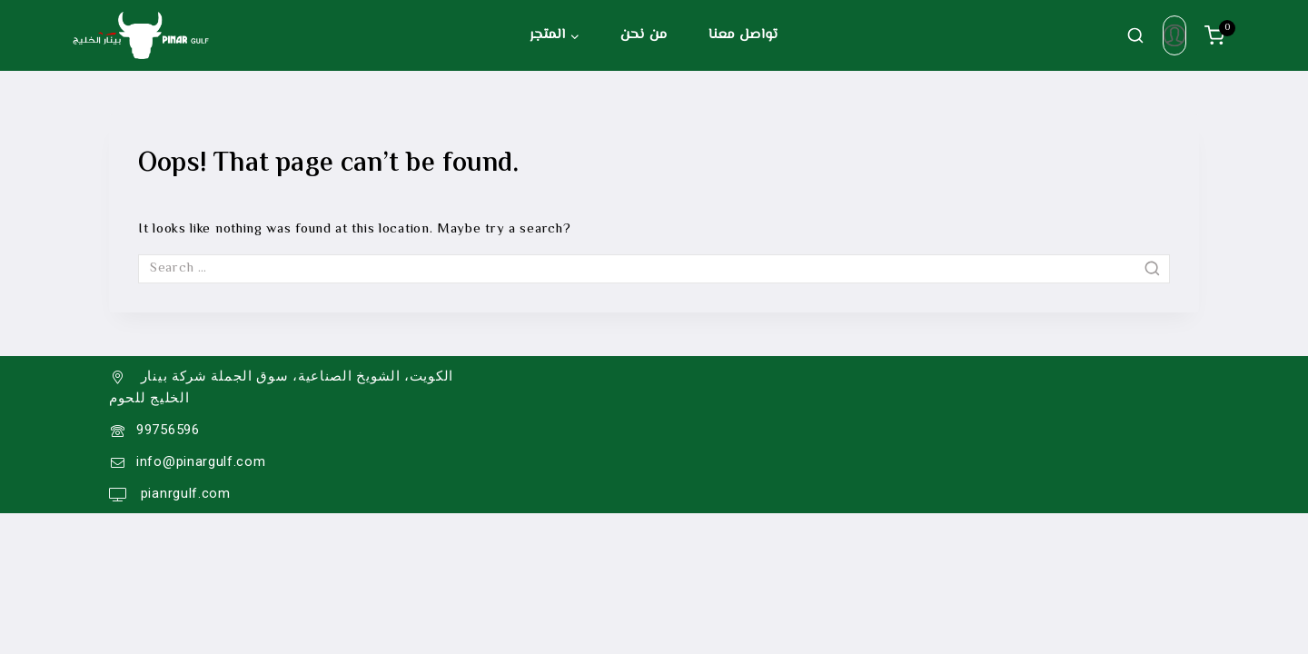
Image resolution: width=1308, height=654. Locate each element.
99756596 (168, 429)
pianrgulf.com (183, 493)
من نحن (644, 35)
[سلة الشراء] (1219, 35)
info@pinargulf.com (201, 461)
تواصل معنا (743, 35)
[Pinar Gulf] (141, 35)
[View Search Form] (1135, 35)
